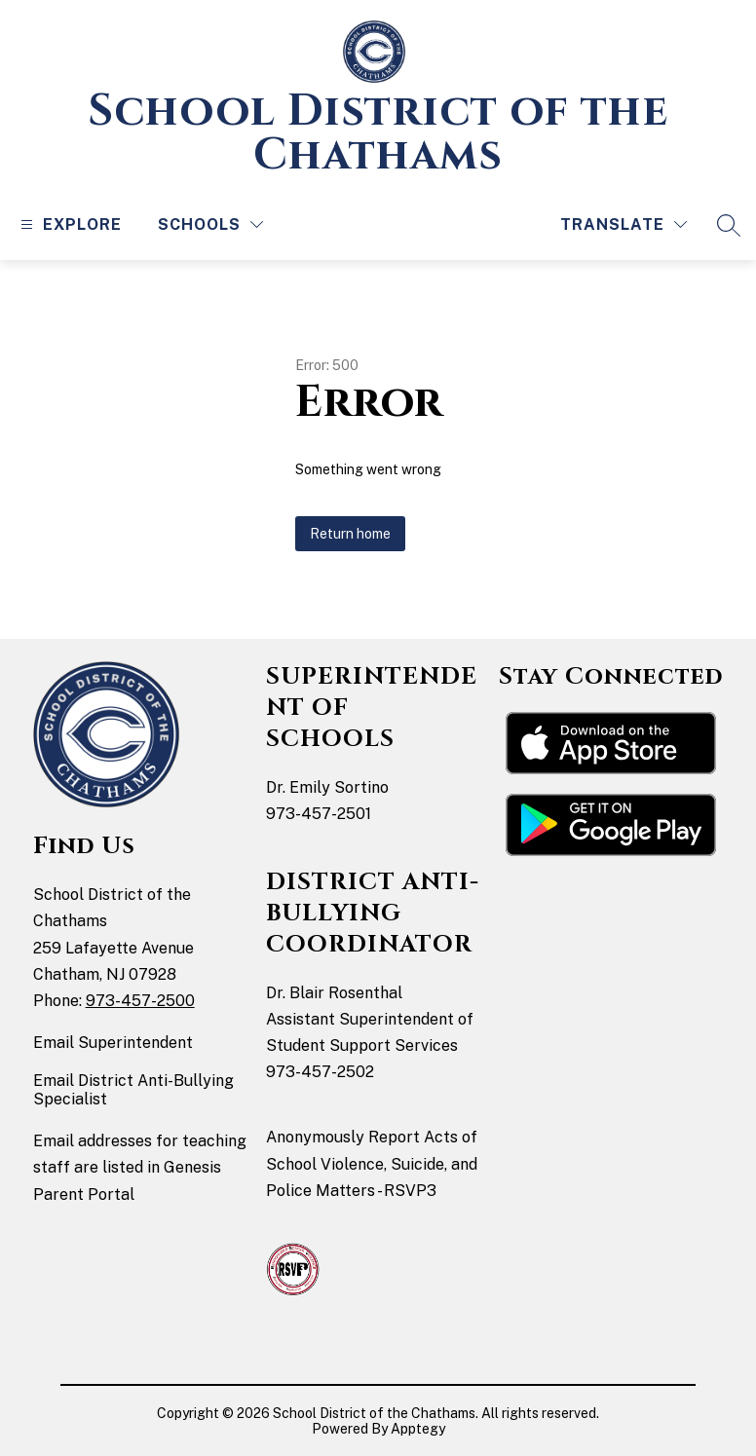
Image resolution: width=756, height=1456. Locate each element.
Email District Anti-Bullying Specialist (133, 1089)
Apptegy (418, 1429)
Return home (350, 533)
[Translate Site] (623, 224)
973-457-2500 (140, 1000)
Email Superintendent (113, 1042)
